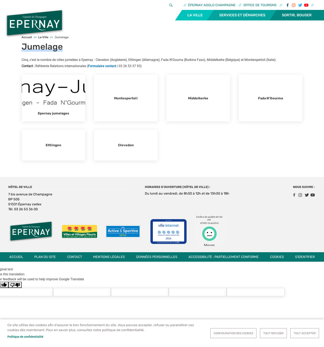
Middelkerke (198, 98)
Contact (74, 257)
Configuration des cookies (233, 333)
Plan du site (45, 257)
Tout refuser (273, 333)
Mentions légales (109, 257)
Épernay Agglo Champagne (212, 5)
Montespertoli (126, 98)
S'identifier (305, 257)
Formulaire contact (102, 66)
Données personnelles (156, 257)
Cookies (277, 257)
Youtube (306, 5)
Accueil (16, 257)
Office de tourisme (260, 5)
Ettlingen (53, 145)
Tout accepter (305, 333)
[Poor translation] (15, 285)
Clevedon (126, 145)
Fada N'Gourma (270, 98)
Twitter (300, 5)
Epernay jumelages (53, 113)
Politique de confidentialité (25, 336)
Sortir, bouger (297, 15)
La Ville (195, 15)
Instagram (294, 5)
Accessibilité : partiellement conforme (223, 257)
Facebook (287, 5)
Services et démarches (242, 15)
